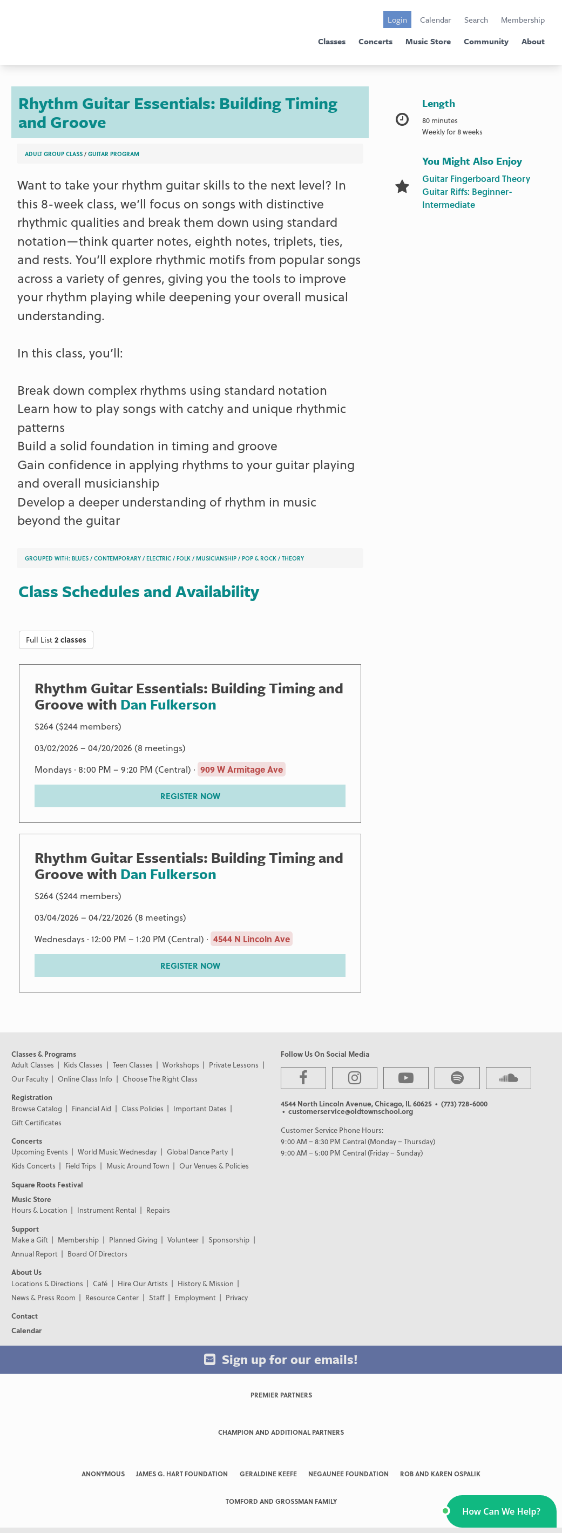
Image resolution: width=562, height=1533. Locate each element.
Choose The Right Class (160, 1078)
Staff (157, 1297)
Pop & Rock (259, 558)
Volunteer (183, 1239)
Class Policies (142, 1108)
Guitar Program (113, 154)
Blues (80, 558)
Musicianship (216, 558)
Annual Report (34, 1253)
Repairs (158, 1210)
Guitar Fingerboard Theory (476, 178)
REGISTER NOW (190, 796)
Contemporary (117, 558)
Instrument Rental (106, 1210)
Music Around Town (138, 1165)
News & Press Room (43, 1297)
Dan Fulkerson (168, 704)
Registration (31, 1097)
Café (100, 1283)
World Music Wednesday (117, 1151)
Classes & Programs (43, 1054)
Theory (293, 558)
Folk (184, 558)
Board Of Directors (97, 1253)
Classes (332, 41)
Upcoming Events (39, 1151)
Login (397, 19)
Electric (158, 558)
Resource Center (112, 1297)
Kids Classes (83, 1064)
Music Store (428, 41)
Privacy (237, 1297)
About (533, 41)
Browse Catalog (36, 1108)
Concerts (375, 41)
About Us (26, 1272)
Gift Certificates (36, 1122)
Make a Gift (29, 1239)
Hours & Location (39, 1210)
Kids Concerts (33, 1165)
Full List (56, 639)
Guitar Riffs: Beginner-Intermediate (467, 198)
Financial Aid (91, 1108)
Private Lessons (234, 1064)
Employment (195, 1297)
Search (476, 19)
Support (25, 1229)
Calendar (435, 19)
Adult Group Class (54, 154)
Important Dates (200, 1108)
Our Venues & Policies (214, 1165)
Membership (523, 19)
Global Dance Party (197, 1151)
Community (486, 41)
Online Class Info (85, 1078)
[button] (501, 1511)
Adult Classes (32, 1064)
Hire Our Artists (143, 1283)
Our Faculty (29, 1078)
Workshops (180, 1064)
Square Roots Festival (47, 1184)
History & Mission (206, 1283)
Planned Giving (133, 1239)
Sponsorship (228, 1239)
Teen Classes (133, 1064)
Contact (24, 1316)
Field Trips (80, 1165)
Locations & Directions (47, 1283)
